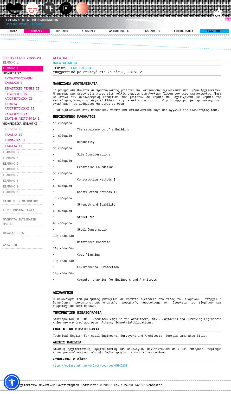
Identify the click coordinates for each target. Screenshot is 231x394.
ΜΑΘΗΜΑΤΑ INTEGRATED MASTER (19, 222)
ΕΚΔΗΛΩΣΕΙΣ (152, 31)
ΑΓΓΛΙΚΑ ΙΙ (13, 129)
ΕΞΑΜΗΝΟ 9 (11, 186)
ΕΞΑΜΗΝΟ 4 (11, 158)
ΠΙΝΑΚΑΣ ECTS (13, 233)
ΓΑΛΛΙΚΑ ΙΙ (13, 135)
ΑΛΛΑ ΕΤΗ (10, 245)
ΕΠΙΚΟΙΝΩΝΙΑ (183, 31)
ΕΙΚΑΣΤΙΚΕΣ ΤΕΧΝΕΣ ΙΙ (22, 88)
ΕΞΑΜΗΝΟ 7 (11, 175)
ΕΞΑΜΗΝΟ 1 (11, 63)
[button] (12, 382)
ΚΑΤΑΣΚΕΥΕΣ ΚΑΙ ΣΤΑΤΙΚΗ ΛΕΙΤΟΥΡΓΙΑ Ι (22, 117)
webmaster (154, 385)
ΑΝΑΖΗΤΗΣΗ (214, 31)
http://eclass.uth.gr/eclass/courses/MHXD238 (90, 366)
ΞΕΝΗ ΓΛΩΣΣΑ (80, 68)
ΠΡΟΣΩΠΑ (62, 31)
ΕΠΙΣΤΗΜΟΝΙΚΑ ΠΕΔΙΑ (18, 210)
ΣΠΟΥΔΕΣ (37, 31)
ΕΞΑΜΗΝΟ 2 (11, 68)
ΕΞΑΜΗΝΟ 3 (11, 152)
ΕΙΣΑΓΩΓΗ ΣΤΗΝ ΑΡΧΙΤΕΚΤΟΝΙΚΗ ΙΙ (18, 97)
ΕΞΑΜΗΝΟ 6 (11, 169)
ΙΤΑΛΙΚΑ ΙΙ (13, 146)
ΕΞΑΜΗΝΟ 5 (11, 164)
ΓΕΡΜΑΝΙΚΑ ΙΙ (15, 140)
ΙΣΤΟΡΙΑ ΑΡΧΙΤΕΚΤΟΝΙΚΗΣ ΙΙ (19, 106)
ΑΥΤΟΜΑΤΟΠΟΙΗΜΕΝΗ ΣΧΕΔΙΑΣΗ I (18, 81)
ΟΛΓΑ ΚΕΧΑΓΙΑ (65, 63)
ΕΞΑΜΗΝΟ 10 (11, 192)
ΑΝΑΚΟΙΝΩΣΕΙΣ (119, 31)
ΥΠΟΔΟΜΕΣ (89, 31)
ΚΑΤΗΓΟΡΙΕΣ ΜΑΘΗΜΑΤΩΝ (20, 201)
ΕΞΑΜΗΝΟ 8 (11, 181)
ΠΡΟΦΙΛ (12, 31)
